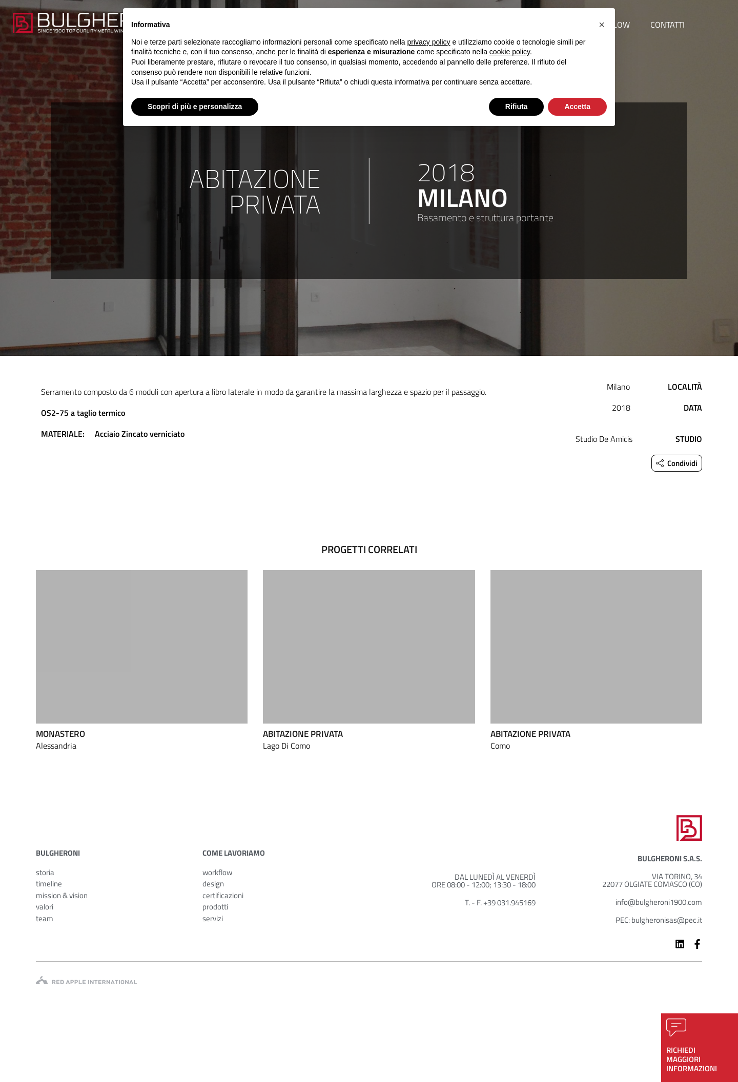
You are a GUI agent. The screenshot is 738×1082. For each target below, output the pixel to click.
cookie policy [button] (509, 52)
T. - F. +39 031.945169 (500, 902)
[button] (601, 24)
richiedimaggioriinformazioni (691, 1059)
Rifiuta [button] (516, 106)
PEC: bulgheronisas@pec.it (659, 920)
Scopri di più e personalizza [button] (195, 106)
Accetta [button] (577, 106)
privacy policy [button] (428, 42)
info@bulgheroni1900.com (659, 902)
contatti (667, 24)
